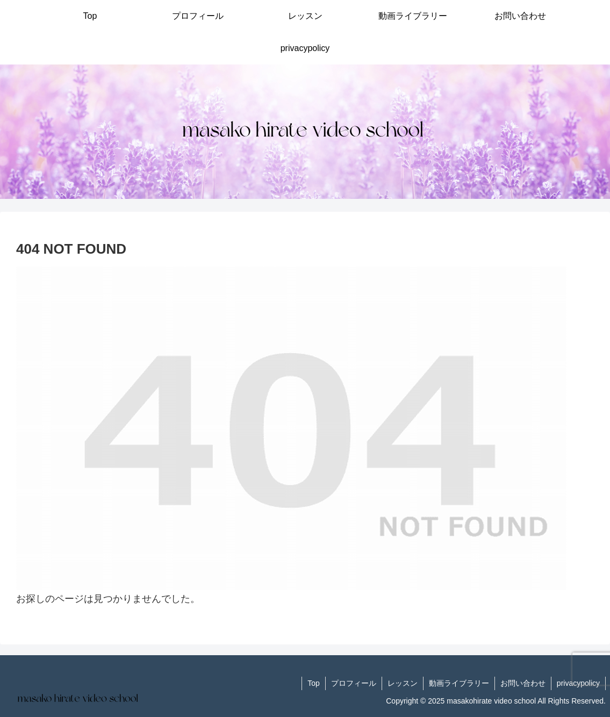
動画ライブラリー (459, 683)
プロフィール (353, 683)
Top (313, 683)
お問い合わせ (523, 683)
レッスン (402, 683)
